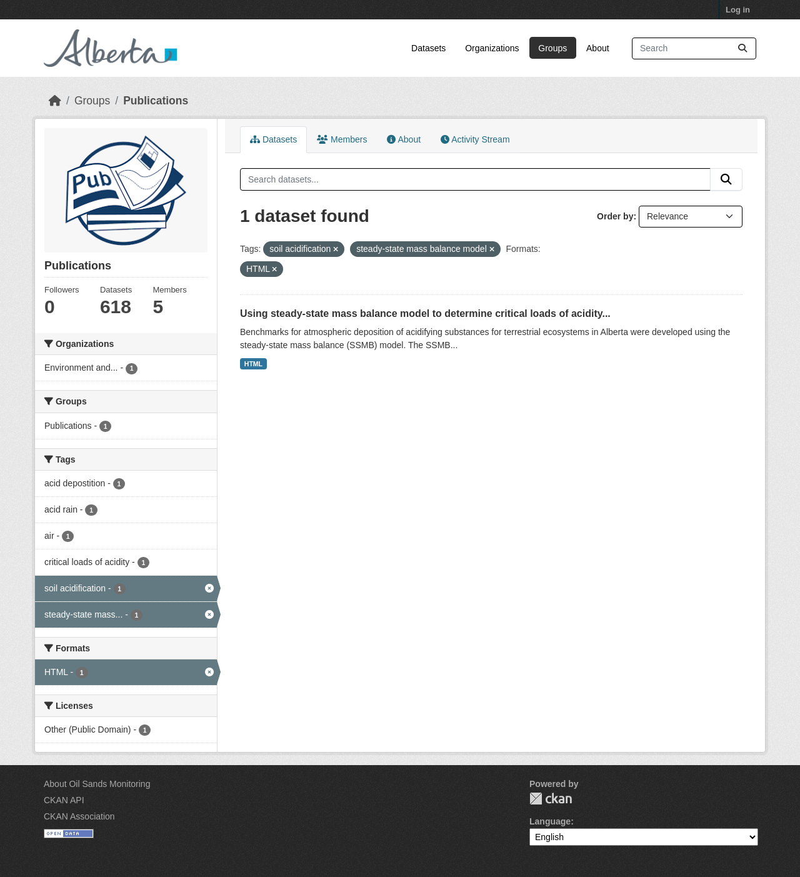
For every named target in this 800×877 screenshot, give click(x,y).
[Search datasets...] (694, 48)
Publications (155, 100)
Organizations (492, 48)
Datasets (428, 48)
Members (342, 139)
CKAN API (64, 800)
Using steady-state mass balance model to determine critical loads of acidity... (425, 313)
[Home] (55, 100)
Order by (615, 216)
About (597, 48)
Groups (552, 48)
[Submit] (742, 48)
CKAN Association (79, 816)
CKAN (550, 798)
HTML (253, 364)
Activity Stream (475, 139)
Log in (738, 9)
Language (550, 821)
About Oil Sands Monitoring (97, 784)
